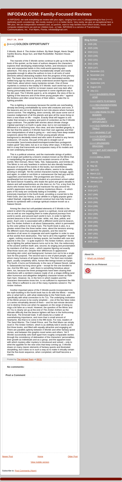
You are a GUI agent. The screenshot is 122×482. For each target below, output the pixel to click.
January (94, 181)
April (92, 170)
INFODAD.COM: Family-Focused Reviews (49, 14)
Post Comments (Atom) (25, 471)
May (92, 166)
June (92, 162)
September (95, 83)
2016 (90, 198)
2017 (90, 194)
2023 (90, 56)
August (93, 87)
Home (40, 456)
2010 (90, 222)
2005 (90, 242)
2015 (90, 202)
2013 (90, 210)
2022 (90, 60)
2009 (90, 226)
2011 (90, 218)
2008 (90, 230)
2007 (90, 234)
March (93, 174)
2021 (90, 64)
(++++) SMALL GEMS (100, 157)
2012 (90, 214)
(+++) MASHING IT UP (100, 132)
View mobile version (40, 462)
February (94, 177)
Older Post (73, 456)
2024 (90, 52)
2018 (90, 190)
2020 (90, 68)
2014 (90, 206)
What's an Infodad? (96, 258)
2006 (90, 238)
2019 (90, 186)
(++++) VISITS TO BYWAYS (103, 101)
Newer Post (7, 456)
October (94, 79)
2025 (90, 48)
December (95, 71)
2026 (90, 44)
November (95, 75)
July (92, 91)
